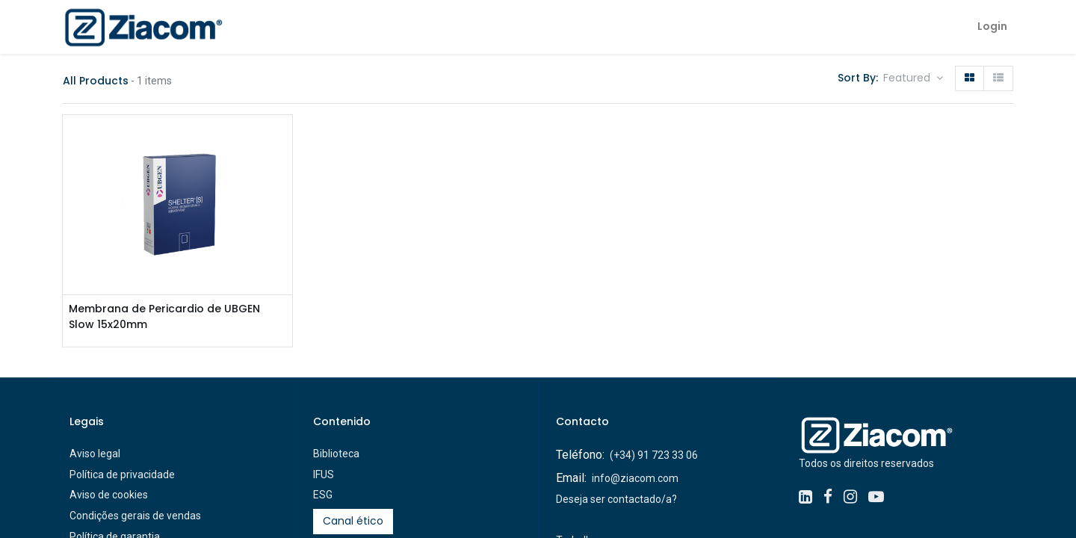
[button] (913, 78)
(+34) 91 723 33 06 (654, 455)
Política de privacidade (122, 474)
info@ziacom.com (635, 478)
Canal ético (353, 520)
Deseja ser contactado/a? (616, 499)
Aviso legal (94, 454)
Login (992, 26)
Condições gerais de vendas (135, 516)
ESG (323, 495)
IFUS (323, 474)
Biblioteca (336, 454)
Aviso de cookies (108, 495)
